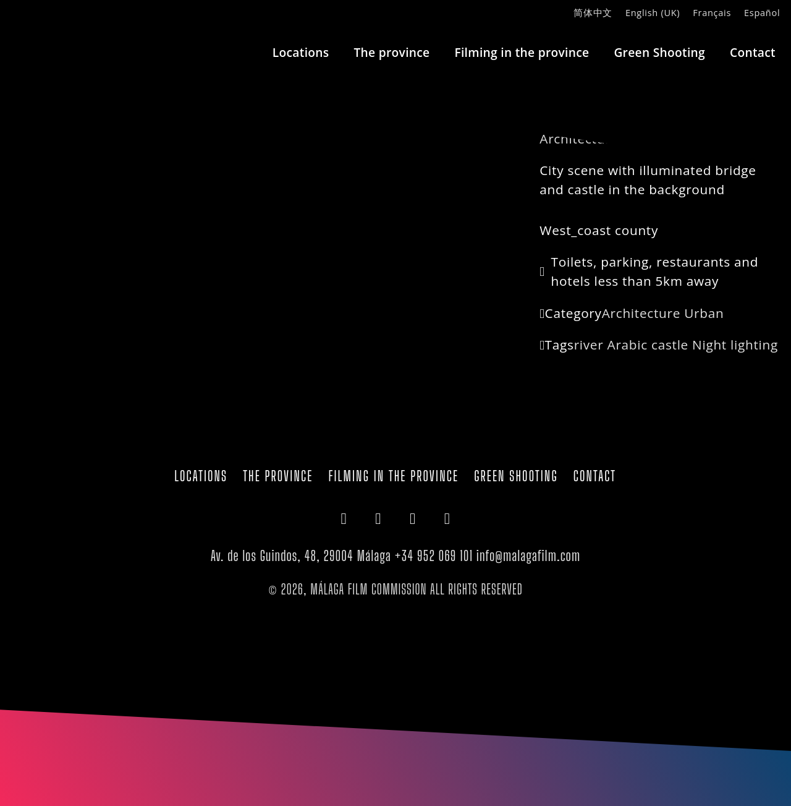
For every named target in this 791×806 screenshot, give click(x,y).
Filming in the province (521, 52)
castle (669, 344)
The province (391, 52)
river (589, 344)
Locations (301, 52)
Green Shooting (659, 52)
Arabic (627, 344)
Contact (753, 52)
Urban (704, 313)
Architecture (641, 313)
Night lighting (735, 344)
